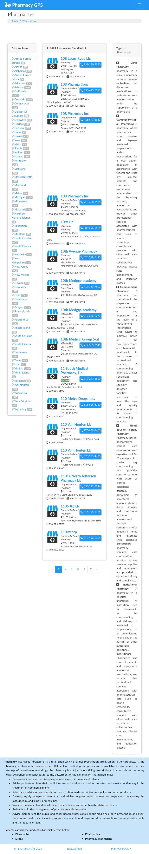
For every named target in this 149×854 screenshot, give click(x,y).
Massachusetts (23, 176)
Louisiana (20, 168)
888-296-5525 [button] (90, 227)
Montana (19, 233)
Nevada (18, 282)
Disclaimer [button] (74, 848)
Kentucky (20, 160)
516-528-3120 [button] (90, 404)
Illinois (18, 148)
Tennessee (20, 352)
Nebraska (20, 254)
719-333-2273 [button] (90, 315)
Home (14, 21)
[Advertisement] (74, 33)
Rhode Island (22, 327)
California (20, 91)
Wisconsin (20, 392)
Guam (18, 132)
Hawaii (18, 136)
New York (20, 286)
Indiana (18, 152)
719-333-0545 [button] (90, 345)
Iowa (17, 140)
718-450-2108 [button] (90, 202)
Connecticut (21, 103)
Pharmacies (29, 21)
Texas (17, 360)
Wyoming (20, 409)
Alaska (18, 66)
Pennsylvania (22, 311)
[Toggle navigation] (139, 5)
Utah (17, 364)
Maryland (20, 185)
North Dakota (22, 246)
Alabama (19, 70)
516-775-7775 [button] (90, 512)
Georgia (19, 127)
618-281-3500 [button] (90, 378)
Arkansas (19, 83)
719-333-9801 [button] (90, 286)
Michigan (19, 197)
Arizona (19, 87)
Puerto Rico (21, 319)
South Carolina (23, 335)
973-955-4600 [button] (90, 430)
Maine (18, 193)
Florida (18, 123)
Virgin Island (21, 372)
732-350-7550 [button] (90, 64)
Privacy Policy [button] (121, 848)
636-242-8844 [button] (90, 486)
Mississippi (20, 225)
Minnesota (20, 201)
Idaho (17, 144)
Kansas (18, 156)
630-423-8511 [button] (90, 90)
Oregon (18, 307)
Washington (21, 384)
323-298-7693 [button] (90, 257)
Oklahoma (20, 299)
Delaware (20, 119)
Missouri (19, 209)
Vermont (19, 380)
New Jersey (21, 266)
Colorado (19, 99)
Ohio (17, 295)
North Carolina (23, 238)
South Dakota (22, 344)
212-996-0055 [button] (90, 538)
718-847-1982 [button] (90, 119)
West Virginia (22, 401)
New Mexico (21, 274)
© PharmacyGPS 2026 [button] (28, 848)
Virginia (18, 368)
